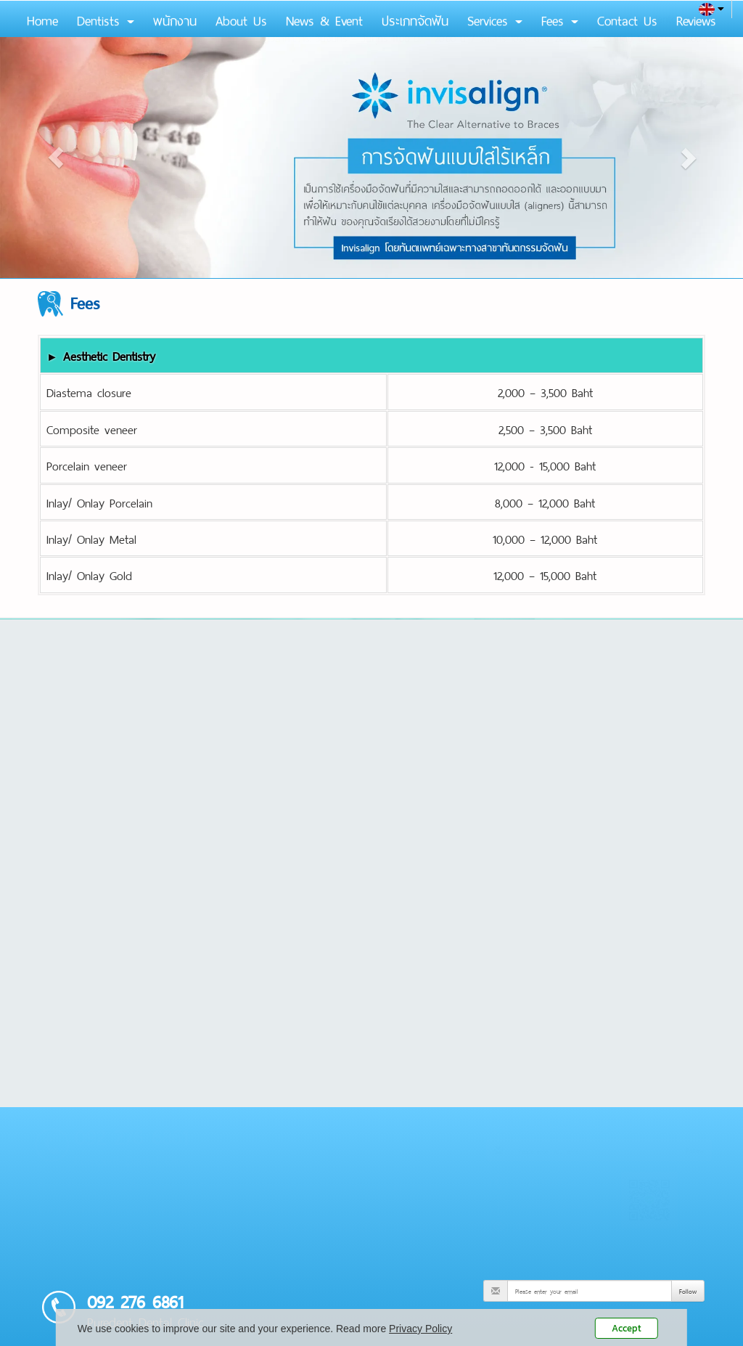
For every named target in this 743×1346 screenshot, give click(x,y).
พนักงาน (175, 18)
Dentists (105, 18)
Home (42, 18)
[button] (56, 157)
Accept (626, 1328)
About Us (241, 18)
